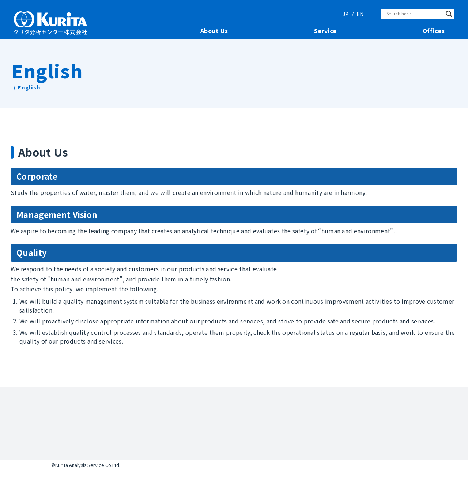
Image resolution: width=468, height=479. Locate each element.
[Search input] (414, 14)
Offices (434, 31)
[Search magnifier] (449, 14)
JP (345, 14)
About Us (214, 31)
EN (359, 14)
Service (325, 31)
